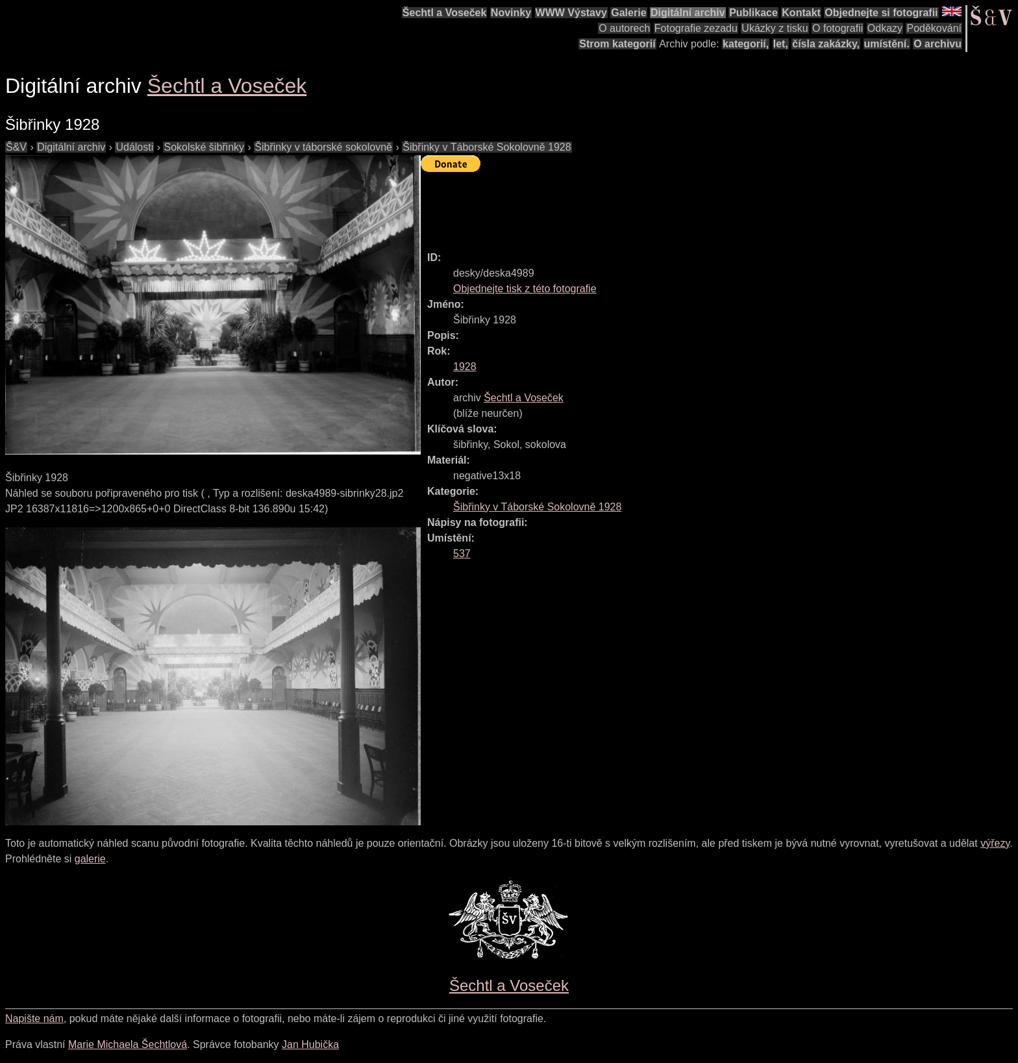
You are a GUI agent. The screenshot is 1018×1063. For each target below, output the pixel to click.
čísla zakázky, (826, 43)
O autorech (624, 28)
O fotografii (837, 28)
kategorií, (746, 43)
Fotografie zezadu (696, 28)
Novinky (511, 12)
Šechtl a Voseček (445, 12)
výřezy (995, 843)
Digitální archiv (688, 12)
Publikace (753, 12)
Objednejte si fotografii (881, 12)
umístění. (887, 43)
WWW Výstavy (571, 12)
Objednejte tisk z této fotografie (525, 288)
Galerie (628, 12)
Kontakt (801, 12)
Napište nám (34, 1018)
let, (780, 43)
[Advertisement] (657, 206)
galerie (90, 858)
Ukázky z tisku (774, 28)
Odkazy (884, 28)
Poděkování (934, 28)
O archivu (937, 43)
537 (462, 553)
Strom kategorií (617, 43)
